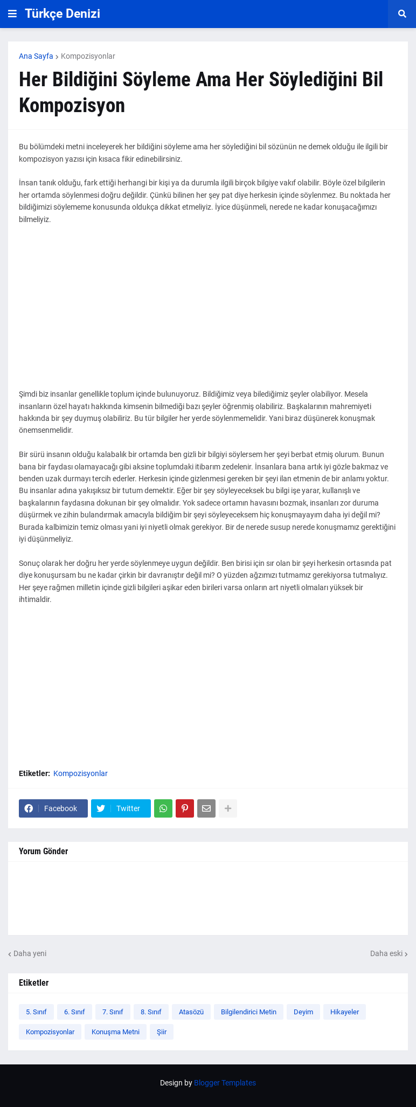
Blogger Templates (225, 1082)
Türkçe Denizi (62, 13)
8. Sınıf (151, 1012)
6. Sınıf (74, 1012)
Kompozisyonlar (88, 56)
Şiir (162, 1032)
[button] (12, 14)
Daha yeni (29, 953)
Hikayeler (344, 1012)
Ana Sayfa (36, 56)
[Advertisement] (208, 312)
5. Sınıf (36, 1012)
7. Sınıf (112, 1012)
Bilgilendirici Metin (248, 1012)
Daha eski (386, 953)
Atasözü (191, 1012)
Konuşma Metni (116, 1032)
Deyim (303, 1012)
